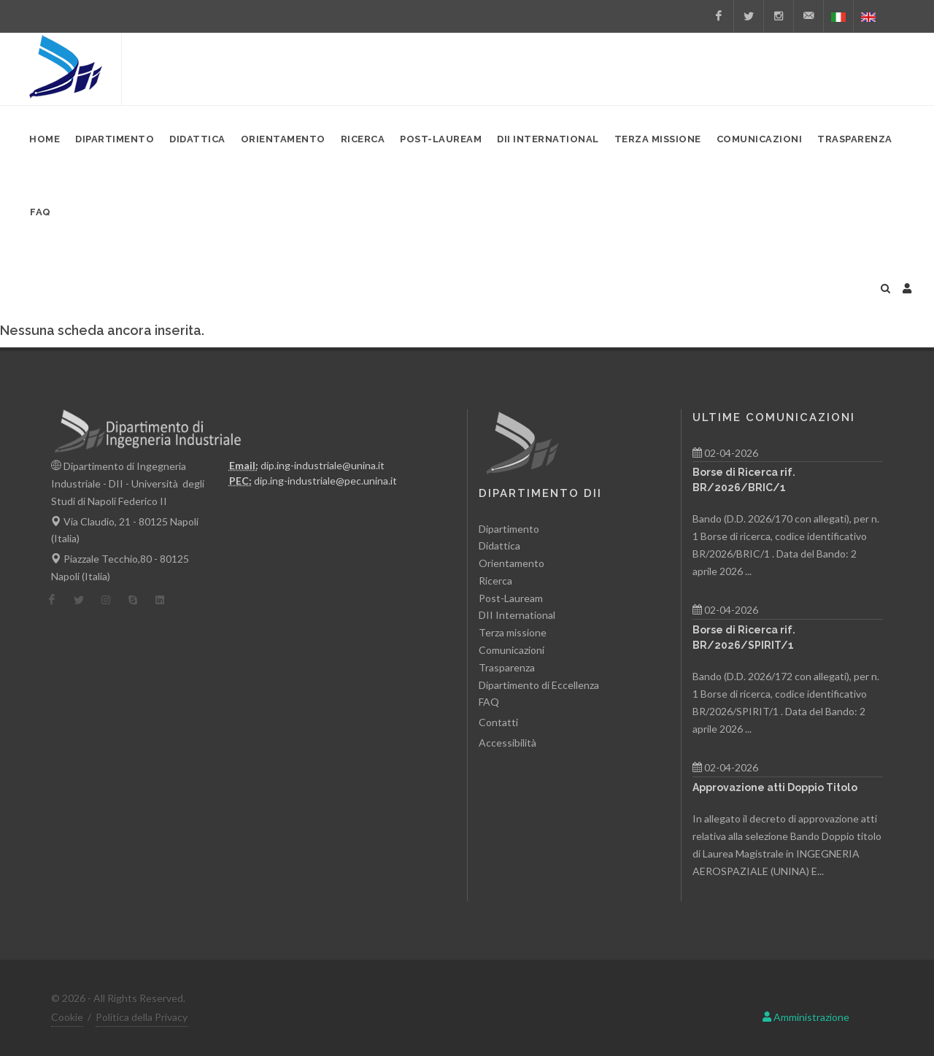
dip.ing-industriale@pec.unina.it (325, 480)
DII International (517, 615)
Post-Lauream (511, 598)
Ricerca (495, 580)
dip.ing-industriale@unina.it (322, 465)
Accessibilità (507, 742)
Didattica (499, 545)
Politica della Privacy (142, 1017)
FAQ (489, 701)
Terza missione (513, 632)
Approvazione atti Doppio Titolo (774, 787)
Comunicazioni (511, 650)
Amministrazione (806, 1017)
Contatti (498, 722)
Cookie (67, 1017)
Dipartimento (509, 529)
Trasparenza (507, 667)
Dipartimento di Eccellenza (539, 685)
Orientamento (511, 563)
